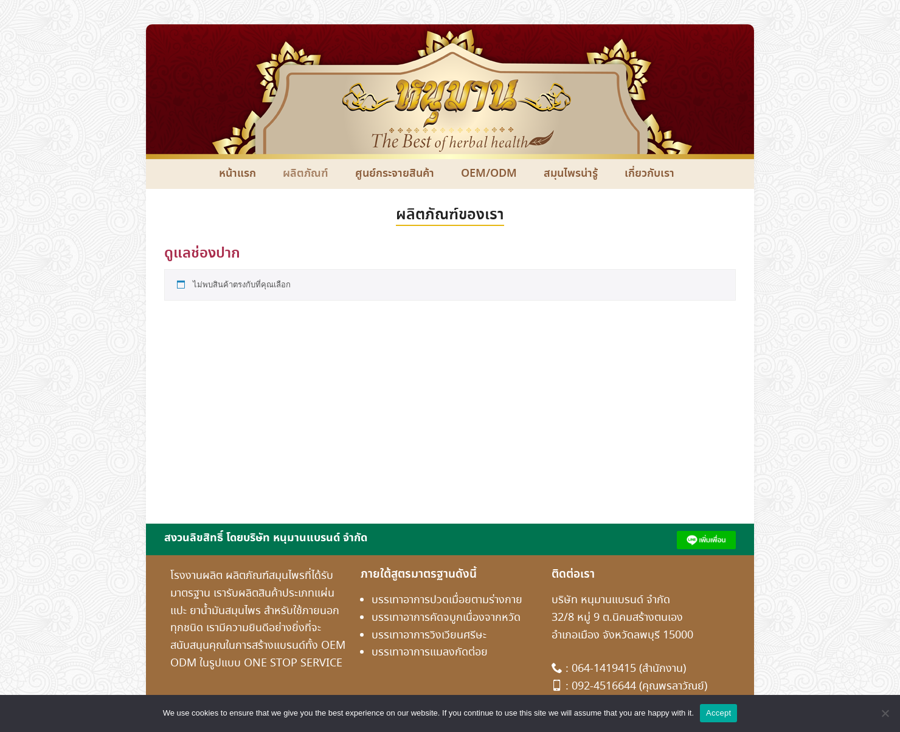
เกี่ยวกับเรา (649, 174)
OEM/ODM (489, 174)
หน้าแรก (237, 174)
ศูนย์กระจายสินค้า (394, 174)
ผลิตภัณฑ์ (305, 174)
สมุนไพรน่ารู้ (571, 174)
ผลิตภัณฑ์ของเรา (450, 215)
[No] (885, 713)
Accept (718, 712)
